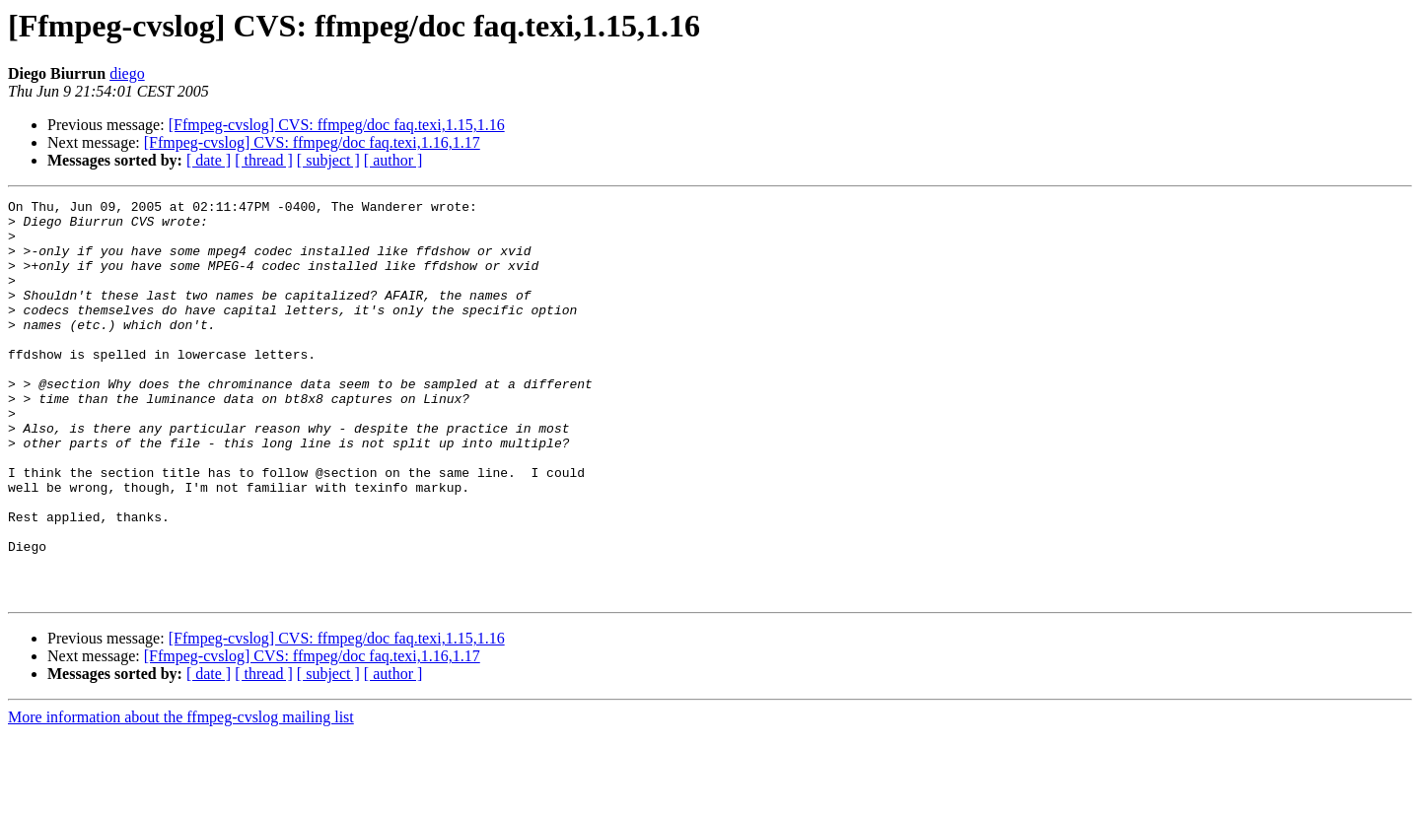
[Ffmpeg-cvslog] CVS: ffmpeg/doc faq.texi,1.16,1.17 (312, 142)
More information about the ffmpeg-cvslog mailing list (181, 796)
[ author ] (393, 160)
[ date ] (208, 160)
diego (127, 73)
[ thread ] (264, 160)
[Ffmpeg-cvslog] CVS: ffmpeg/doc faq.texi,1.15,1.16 (337, 124)
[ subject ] (328, 160)
